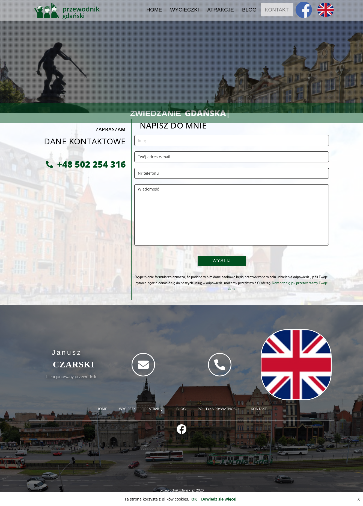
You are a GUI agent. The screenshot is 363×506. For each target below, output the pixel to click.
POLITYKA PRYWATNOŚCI (218, 408)
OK (194, 499)
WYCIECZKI (184, 7)
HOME (154, 7)
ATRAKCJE (220, 7)
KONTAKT (277, 7)
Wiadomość (231, 214)
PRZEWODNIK (81, 5)
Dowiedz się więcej (218, 499)
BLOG (249, 7)
